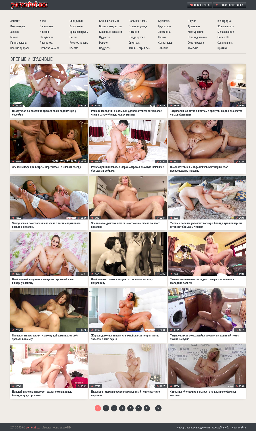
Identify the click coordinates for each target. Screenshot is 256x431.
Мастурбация (196, 32)
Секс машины (225, 42)
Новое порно (200, 5)
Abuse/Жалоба (220, 427)
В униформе (224, 21)
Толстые (163, 48)
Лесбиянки (164, 32)
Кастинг (44, 32)
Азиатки (15, 21)
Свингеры (134, 42)
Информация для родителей (193, 427)
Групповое (164, 26)
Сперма (73, 48)
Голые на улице (138, 26)
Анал (43, 21)
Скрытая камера (49, 48)
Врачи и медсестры (110, 26)
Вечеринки (46, 26)
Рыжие (103, 42)
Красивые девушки (110, 32)
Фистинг (193, 48)
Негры (73, 37)
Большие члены (138, 21)
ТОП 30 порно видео (229, 5)
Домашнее (194, 26)
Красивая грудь (78, 32)
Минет (14, 37)
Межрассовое (225, 32)
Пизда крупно (137, 37)
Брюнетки (164, 21)
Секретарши (165, 42)
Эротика (222, 48)
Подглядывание (197, 37)
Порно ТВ (223, 37)
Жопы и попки (225, 26)
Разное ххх (46, 42)
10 (158, 408)
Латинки (134, 32)
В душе (192, 21)
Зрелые (14, 32)
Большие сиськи (109, 21)
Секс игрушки (196, 42)
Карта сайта (239, 427)
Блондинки (76, 21)
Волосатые (75, 26)
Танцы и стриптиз (139, 48)
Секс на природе (19, 48)
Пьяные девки (18, 42)
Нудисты (104, 37)
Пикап (162, 37)
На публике (46, 37)
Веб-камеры (17, 26)
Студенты (105, 48)
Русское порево (78, 42)
